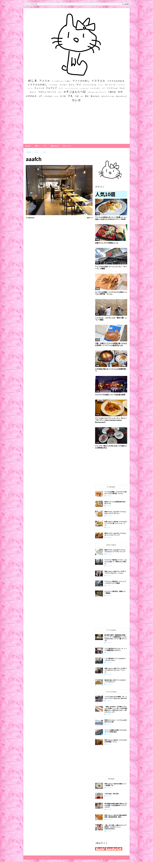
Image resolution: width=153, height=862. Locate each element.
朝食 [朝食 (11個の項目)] (82, 96)
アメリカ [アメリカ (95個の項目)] (44, 80)
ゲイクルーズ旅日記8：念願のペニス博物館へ (115, 592)
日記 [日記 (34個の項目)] (77, 96)
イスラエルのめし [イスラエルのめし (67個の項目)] (37, 84)
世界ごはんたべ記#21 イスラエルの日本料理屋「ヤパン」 (115, 741)
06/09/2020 (109, 724)
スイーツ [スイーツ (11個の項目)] (30, 88)
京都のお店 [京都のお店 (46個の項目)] (31, 96)
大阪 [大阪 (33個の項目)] (40, 96)
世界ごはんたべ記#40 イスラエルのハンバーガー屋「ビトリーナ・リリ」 (115, 523)
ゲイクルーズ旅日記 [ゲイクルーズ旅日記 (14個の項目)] (89, 84)
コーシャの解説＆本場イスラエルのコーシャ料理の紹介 (115, 731)
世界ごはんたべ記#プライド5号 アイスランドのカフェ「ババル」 (115, 572)
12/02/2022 (109, 796)
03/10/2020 (109, 515)
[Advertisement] (76, 125)
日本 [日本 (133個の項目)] (70, 95)
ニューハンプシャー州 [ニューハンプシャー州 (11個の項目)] (71, 88)
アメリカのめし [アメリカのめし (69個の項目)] (81, 81)
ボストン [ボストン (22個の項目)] (33, 92)
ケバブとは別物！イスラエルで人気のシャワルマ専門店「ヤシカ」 (115, 492)
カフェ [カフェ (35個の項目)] (72, 84)
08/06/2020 (109, 496)
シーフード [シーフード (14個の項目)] (121, 84)
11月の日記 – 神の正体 (111, 794)
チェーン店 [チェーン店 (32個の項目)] (39, 88)
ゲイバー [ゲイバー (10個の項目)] (100, 84)
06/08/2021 (109, 575)
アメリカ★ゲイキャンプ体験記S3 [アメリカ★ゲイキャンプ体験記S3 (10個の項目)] (61, 81)
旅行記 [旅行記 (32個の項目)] (63, 96)
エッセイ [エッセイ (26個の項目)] (63, 84)
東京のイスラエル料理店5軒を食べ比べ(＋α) (115, 502)
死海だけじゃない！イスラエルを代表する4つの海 (115, 721)
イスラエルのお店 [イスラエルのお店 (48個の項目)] (115, 81)
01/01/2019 (109, 642)
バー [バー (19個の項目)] (103, 88)
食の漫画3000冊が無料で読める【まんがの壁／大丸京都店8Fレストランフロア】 (115, 805)
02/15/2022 (109, 662)
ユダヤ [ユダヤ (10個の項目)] (60, 92)
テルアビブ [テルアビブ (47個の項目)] (51, 88)
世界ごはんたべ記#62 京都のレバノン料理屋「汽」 (115, 784)
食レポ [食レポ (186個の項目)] (76, 100)
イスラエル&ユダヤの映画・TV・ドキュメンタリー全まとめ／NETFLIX (115, 697)
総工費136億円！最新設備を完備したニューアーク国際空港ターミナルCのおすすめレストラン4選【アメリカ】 (115, 637)
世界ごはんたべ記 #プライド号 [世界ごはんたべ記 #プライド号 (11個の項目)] (97, 92)
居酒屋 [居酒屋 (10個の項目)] (56, 96)
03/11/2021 (109, 819)
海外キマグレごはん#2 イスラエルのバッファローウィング (115, 534)
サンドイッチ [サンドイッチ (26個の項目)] (110, 84)
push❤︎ (127, 4)
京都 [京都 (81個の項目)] (120, 92)
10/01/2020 (109, 809)
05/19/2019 (109, 585)
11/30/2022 (109, 700)
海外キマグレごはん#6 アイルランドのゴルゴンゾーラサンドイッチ (115, 551)
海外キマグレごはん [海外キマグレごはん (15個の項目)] (108, 96)
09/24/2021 (109, 505)
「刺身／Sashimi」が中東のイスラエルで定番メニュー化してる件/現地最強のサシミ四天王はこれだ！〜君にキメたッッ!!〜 (115, 709)
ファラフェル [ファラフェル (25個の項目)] (112, 88)
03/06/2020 (109, 537)
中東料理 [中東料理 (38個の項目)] (112, 92)
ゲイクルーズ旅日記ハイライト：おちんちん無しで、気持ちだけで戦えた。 (115, 561)
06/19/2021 (109, 674)
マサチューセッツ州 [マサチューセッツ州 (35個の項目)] (47, 92)
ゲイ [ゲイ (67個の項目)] (78, 84)
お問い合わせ (54, 146)
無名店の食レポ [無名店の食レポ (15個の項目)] (121, 96)
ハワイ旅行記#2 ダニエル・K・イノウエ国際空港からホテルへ (115, 649)
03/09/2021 (109, 714)
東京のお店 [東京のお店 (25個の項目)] (95, 96)
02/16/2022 (109, 652)
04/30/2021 (109, 527)
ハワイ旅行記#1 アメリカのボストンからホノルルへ (115, 659)
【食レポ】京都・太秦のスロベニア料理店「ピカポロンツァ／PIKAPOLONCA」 (115, 827)
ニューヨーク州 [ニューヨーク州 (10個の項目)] (83, 88)
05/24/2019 (109, 595)
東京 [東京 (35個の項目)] (87, 96)
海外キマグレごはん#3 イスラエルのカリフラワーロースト (115, 512)
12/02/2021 (109, 684)
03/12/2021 (109, 744)
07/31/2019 (109, 565)
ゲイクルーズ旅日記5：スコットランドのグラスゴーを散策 (115, 582)
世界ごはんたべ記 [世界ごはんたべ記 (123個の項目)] (74, 91)
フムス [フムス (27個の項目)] (122, 88)
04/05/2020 (109, 554)
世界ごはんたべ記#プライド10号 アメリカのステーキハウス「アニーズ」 (115, 670)
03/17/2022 (109, 831)
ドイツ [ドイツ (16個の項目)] (61, 88)
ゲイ (45, 146)
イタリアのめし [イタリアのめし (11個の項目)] (53, 84)
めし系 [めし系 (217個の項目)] (33, 80)
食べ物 (27, 146)
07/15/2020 (109, 734)
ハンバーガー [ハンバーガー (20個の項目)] (95, 88)
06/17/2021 (109, 787)
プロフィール (67, 146)
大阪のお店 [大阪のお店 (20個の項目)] (48, 96)
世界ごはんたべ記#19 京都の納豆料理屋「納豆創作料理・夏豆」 (115, 816)
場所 (36, 146)
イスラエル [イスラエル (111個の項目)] (98, 80)
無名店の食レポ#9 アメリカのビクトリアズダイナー (115, 681)
